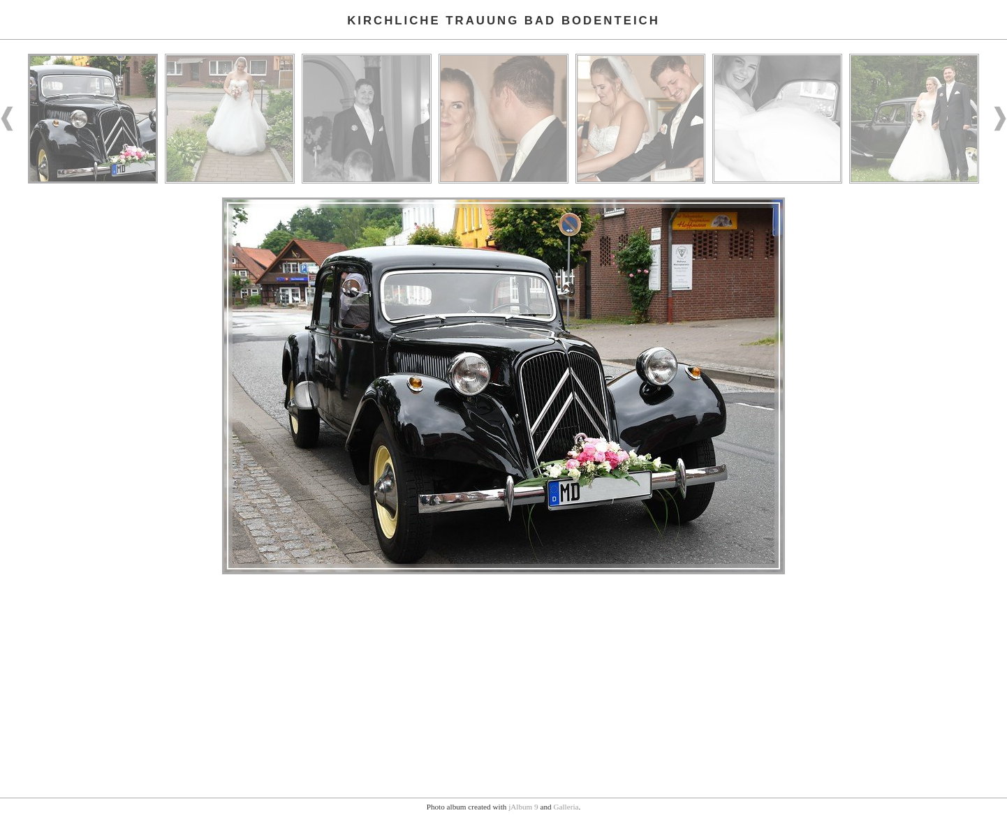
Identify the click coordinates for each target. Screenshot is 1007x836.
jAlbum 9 (523, 807)
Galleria (565, 807)
